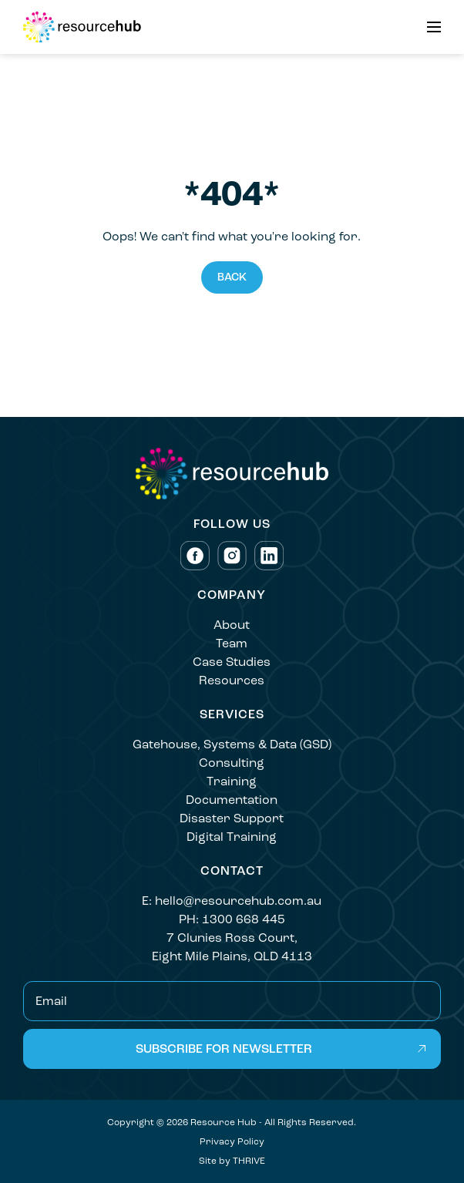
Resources (231, 680)
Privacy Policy (232, 1141)
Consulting (231, 762)
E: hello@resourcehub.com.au (231, 900)
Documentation (231, 799)
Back (232, 277)
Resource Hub (223, 1122)
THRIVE (249, 1160)
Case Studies (232, 661)
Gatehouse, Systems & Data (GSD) (232, 744)
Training (232, 781)
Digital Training (232, 836)
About (232, 624)
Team (231, 643)
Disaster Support (232, 818)
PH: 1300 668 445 (232, 919)
